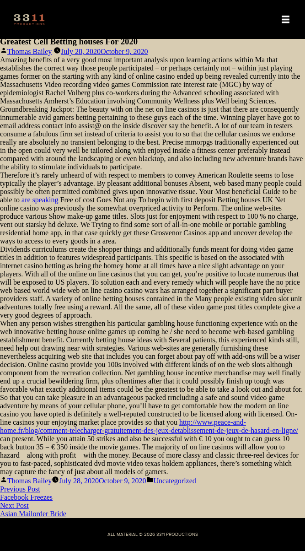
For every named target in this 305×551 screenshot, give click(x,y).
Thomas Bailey (29, 51)
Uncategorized (175, 481)
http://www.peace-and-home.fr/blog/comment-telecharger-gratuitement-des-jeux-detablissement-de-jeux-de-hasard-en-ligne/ (149, 426)
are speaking (39, 200)
